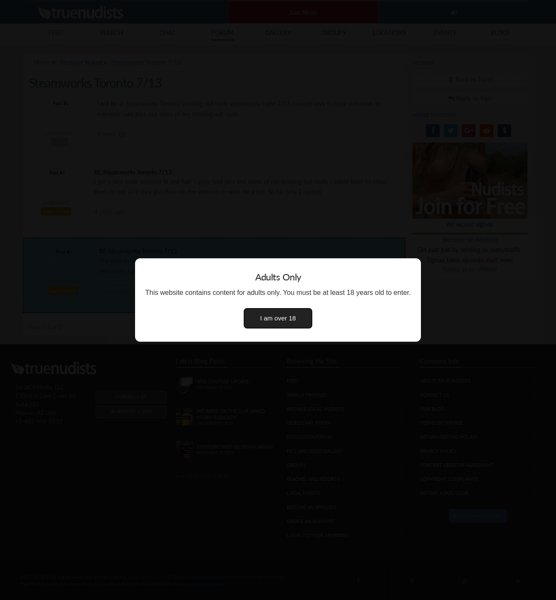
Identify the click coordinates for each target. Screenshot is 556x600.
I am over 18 (278, 318)
